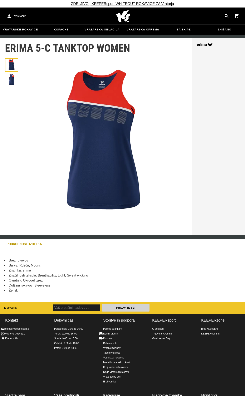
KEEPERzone (213, 320)
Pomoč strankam (112, 328)
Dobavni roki (110, 343)
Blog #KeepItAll (209, 328)
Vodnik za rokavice (113, 357)
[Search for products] (226, 16)
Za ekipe (184, 29)
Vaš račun (20, 16)
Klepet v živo (12, 338)
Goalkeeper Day (161, 338)
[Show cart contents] (236, 16)
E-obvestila (10, 307)
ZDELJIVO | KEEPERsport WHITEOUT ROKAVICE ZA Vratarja (122, 4)
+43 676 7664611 (15, 333)
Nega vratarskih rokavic (116, 372)
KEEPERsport (164, 320)
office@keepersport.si (17, 328)
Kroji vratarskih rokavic (115, 367)
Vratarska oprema (143, 29)
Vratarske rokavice (20, 29)
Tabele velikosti (111, 352)
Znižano (224, 29)
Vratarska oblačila (102, 29)
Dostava (107, 338)
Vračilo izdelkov (112, 348)
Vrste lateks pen (112, 376)
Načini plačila (110, 333)
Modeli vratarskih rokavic (117, 362)
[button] (11, 65)
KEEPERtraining (210, 333)
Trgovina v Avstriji (162, 333)
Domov (122, 16)
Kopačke (61, 29)
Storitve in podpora (119, 320)
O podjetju (158, 328)
